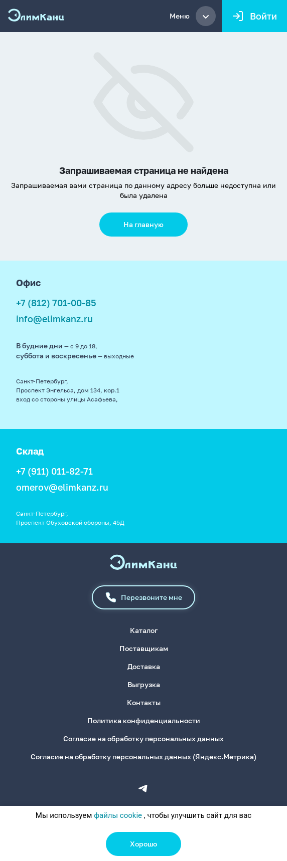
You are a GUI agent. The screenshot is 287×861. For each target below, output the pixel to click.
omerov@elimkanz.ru (62, 487)
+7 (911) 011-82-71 (54, 471)
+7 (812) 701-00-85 (56, 302)
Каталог (144, 630)
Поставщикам (143, 648)
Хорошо (143, 843)
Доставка (143, 666)
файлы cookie (118, 815)
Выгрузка (143, 684)
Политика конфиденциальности (143, 720)
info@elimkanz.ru (54, 318)
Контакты (144, 702)
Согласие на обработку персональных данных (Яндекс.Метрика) (143, 756)
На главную (143, 224)
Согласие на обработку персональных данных (143, 738)
